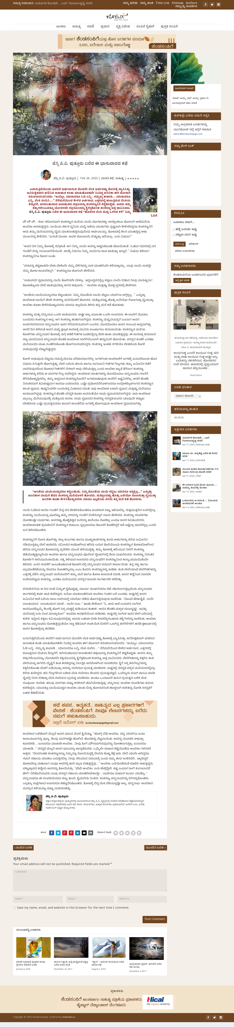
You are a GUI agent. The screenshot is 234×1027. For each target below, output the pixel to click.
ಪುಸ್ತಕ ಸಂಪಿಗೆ (169, 31)
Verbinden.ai (68, 1022)
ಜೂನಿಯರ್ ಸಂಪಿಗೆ (184, 92)
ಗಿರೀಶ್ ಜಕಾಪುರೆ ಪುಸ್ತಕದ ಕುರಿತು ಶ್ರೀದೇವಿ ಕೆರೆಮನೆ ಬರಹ (30, 968)
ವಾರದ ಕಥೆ (107, 183)
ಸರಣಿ (90, 31)
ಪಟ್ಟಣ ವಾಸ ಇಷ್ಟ (186, 239)
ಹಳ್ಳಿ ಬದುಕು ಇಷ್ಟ (186, 234)
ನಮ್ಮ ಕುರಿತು (130, 3)
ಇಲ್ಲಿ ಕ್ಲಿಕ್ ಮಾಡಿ (182, 285)
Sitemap (177, 3)
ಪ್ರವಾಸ (105, 31)
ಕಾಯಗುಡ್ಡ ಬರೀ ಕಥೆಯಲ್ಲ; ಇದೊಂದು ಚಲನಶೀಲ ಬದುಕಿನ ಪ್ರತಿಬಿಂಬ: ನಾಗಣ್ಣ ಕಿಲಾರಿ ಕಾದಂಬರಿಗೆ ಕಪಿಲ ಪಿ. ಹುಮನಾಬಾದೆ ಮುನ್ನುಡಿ (196, 347)
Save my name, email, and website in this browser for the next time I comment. (73, 913)
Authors (191, 3)
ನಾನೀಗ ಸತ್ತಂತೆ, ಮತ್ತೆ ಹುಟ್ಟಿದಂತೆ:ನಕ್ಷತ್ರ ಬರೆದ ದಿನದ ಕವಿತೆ (71, 968)
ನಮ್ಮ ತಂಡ (146, 3)
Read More (196, 380)
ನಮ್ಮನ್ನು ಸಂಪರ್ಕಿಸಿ (186, 6)
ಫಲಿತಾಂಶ (193, 248)
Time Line (162, 3)
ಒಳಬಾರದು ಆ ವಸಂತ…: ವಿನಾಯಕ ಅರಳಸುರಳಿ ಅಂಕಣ (199, 507)
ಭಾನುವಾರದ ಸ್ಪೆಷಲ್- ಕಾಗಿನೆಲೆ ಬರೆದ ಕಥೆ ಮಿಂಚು (145, 970)
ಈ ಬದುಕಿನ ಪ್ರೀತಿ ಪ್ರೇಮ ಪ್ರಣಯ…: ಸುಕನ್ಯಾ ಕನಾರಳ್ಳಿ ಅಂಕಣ (199, 491)
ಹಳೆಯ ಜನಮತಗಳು (185, 255)
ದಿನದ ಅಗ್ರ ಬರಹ (202, 449)
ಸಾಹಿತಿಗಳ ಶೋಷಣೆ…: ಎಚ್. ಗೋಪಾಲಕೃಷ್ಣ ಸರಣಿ (63, 4)
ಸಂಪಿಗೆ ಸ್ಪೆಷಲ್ (145, 31)
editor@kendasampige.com (187, 138)
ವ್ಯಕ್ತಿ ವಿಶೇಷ (123, 31)
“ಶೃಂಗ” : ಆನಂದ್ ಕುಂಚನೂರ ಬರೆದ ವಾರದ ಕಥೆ (108, 968)
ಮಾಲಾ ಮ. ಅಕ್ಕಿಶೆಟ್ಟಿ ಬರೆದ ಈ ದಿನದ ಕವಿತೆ (199, 460)
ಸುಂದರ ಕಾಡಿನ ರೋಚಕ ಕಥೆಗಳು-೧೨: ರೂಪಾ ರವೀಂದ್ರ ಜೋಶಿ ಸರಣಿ (200, 476)
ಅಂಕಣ (61, 31)
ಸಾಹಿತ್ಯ (76, 31)
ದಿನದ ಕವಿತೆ (200, 465)
